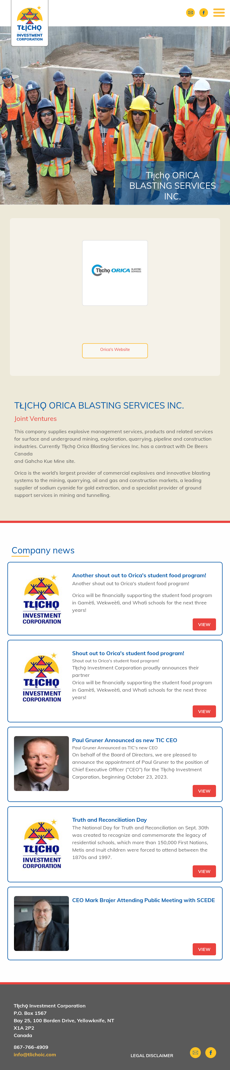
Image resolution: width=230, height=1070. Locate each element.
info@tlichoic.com (35, 1054)
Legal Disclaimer (152, 1055)
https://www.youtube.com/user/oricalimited (117, 340)
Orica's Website (115, 349)
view (204, 624)
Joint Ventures (35, 418)
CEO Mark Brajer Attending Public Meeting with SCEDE (143, 900)
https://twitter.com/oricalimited (117, 327)
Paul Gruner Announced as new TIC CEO (124, 740)
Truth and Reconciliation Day (109, 819)
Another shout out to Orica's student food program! (139, 575)
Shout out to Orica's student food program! (128, 653)
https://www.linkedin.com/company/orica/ (128, 327)
